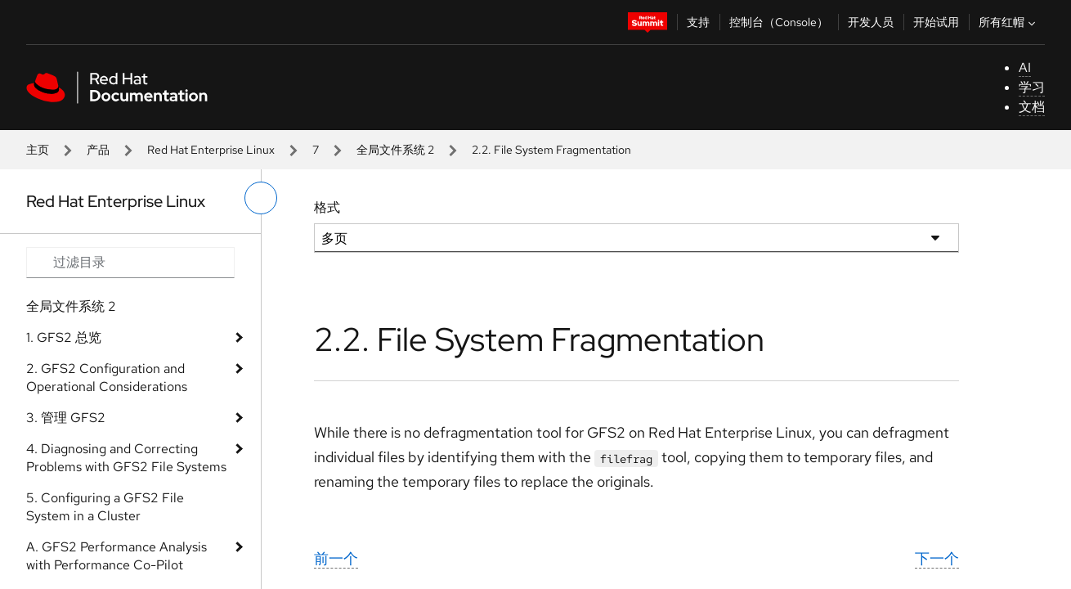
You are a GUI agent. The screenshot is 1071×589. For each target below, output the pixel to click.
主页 (37, 149)
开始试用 (936, 22)
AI (1025, 67)
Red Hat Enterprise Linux (211, 149)
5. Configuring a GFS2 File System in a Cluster (105, 506)
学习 (1032, 87)
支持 (698, 22)
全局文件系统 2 (395, 149)
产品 (98, 149)
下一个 (937, 558)
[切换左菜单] (260, 198)
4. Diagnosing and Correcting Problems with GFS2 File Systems (126, 457)
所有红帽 (1009, 22)
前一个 (336, 558)
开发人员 (871, 22)
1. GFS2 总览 (63, 337)
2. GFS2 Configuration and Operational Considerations (106, 377)
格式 (327, 207)
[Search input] (130, 262)
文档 (1032, 106)
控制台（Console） (778, 22)
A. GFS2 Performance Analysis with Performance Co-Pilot (116, 555)
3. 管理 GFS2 (65, 417)
